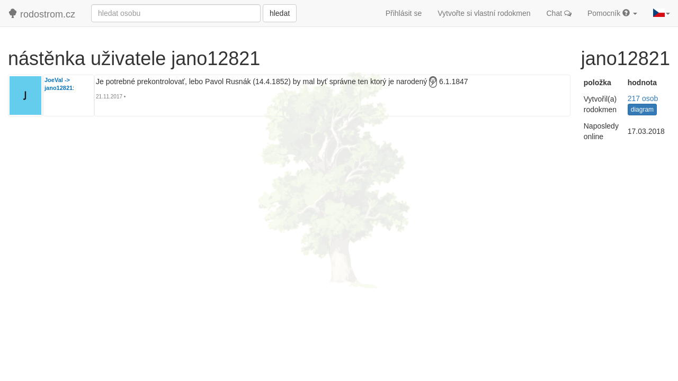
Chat (559, 13)
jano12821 (58, 88)
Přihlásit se (404, 13)
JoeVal (53, 80)
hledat (280, 13)
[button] (661, 13)
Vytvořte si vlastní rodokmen (484, 13)
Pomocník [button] (612, 13)
